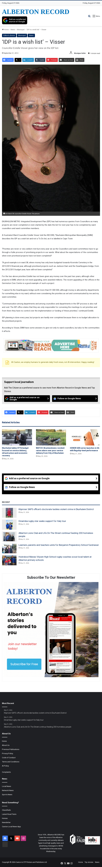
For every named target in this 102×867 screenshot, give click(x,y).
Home (5, 30)
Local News (6, 786)
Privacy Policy (7, 753)
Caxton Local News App (11, 826)
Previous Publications (10, 749)
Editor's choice (9, 35)
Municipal (20, 30)
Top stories (89, 862)
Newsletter (6, 822)
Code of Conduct (9, 757)
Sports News (7, 794)
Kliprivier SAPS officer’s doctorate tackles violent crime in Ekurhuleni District (56, 509)
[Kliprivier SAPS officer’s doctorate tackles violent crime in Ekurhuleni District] (9, 513)
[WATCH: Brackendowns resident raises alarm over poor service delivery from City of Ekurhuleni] (51, 437)
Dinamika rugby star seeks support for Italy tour (42, 521)
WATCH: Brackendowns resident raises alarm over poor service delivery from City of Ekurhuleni (50, 450)
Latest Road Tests (9, 814)
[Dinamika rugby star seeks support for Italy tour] (9, 525)
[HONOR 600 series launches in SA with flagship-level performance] (85, 437)
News (13, 30)
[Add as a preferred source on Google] (14, 20)
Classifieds (6, 810)
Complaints (6, 772)
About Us (5, 745)
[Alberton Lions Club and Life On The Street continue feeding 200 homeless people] (9, 537)
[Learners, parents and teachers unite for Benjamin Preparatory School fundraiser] (9, 549)
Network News (8, 790)
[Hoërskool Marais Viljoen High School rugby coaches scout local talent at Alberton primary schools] (9, 560)
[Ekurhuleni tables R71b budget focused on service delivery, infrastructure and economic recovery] (17, 437)
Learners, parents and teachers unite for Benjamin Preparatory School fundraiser (59, 545)
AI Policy (5, 766)
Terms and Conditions (10, 762)
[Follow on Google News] (75, 398)
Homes (5, 818)
